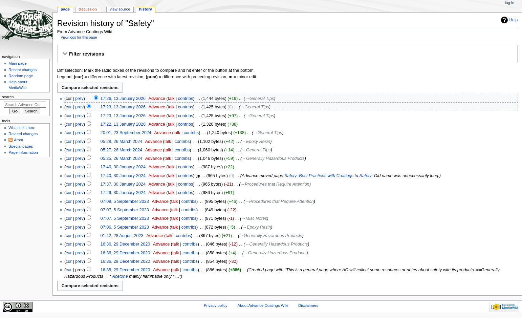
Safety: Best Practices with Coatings (318, 175)
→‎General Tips (259, 98)
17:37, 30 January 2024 (123, 184)
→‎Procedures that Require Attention (274, 184)
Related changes (23, 134)
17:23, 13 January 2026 (123, 107)
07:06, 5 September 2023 (125, 227)
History (145, 9)
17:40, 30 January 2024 (123, 167)
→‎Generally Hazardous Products (273, 158)
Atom (18, 140)
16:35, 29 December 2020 (125, 270)
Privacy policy (215, 305)
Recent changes (22, 70)
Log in (509, 3)
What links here (21, 128)
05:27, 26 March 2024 (121, 150)
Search (8, 97)
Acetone (120, 276)
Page (65, 9)
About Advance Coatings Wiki (262, 305)
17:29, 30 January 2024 (123, 192)
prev (79, 98)
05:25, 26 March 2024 (121, 158)
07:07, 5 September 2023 (125, 210)
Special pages (20, 146)
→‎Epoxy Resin (256, 141)
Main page (17, 63)
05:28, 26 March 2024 (121, 141)
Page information (23, 152)
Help (513, 20)
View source (120, 9)
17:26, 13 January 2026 (123, 98)
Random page (20, 76)
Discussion (87, 9)
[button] (287, 54)
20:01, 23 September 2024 (126, 132)
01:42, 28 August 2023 (122, 235)
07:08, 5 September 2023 (125, 201)
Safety (366, 175)
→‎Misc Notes (254, 218)
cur (69, 107)
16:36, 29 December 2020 (125, 244)
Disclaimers (308, 305)
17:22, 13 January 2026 (123, 124)
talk (171, 98)
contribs (185, 98)
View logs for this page (79, 37)
